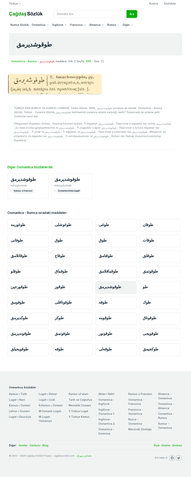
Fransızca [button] (76, 24)
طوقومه (105, 317)
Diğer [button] (126, 24)
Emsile (166, 445)
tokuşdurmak (63, 185)
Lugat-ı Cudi (47, 399)
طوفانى (17, 240)
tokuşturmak (19, 185)
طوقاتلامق (19, 255)
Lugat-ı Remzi (48, 393)
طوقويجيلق (20, 349)
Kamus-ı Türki (18, 393)
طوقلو (16, 271)
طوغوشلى (63, 224)
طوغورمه (18, 224)
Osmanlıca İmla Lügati (69, 191)
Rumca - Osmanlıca (165, 425)
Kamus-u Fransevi (23, 191)
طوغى (104, 224)
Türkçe (13, 3)
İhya (156, 445)
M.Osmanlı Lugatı (50, 411)
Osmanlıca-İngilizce (106, 401)
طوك (147, 302)
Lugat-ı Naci (17, 399)
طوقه (103, 302)
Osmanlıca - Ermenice (106, 431)
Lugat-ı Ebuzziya (20, 416)
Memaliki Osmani (80, 405)
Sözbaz (177, 445)
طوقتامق (106, 255)
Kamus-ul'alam (78, 393)
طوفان (148, 224)
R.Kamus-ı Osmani (51, 405)
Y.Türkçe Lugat (78, 411)
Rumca (153, 3)
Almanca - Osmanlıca (165, 396)
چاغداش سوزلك (84, 455)
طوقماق (61, 271)
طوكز (59, 317)
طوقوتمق (150, 271)
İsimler (23, 445)
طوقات (148, 240)
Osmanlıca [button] (39, 24)
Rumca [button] (111, 24)
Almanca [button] (95, 24)
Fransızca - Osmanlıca (135, 411)
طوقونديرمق (21, 333)
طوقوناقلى (63, 302)
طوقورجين (19, 286)
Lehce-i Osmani (19, 411)
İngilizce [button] (57, 24)
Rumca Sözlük (19, 24)
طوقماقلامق (108, 271)
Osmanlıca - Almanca (166, 405)
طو (145, 286)
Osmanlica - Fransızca (136, 401)
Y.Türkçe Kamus (79, 416)
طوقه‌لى (105, 349)
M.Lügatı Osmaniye (45, 418)
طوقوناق (149, 317)
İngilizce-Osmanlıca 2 (106, 421)
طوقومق (18, 302)
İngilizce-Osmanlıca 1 (106, 411)
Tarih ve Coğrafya (80, 399)
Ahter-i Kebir (106, 393)
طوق (59, 240)
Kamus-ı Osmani (19, 405)
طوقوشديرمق (23, 179)
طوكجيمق (151, 349)
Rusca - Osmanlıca (135, 421)
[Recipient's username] (90, 14)
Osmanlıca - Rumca (24, 61)
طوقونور (105, 333)
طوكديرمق (19, 317)
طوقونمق (62, 333)
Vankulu (35, 445)
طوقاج (60, 255)
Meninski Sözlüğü (140, 429)
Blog (45, 445)
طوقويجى (150, 333)
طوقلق (148, 255)
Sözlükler (170, 3)
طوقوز (60, 286)
